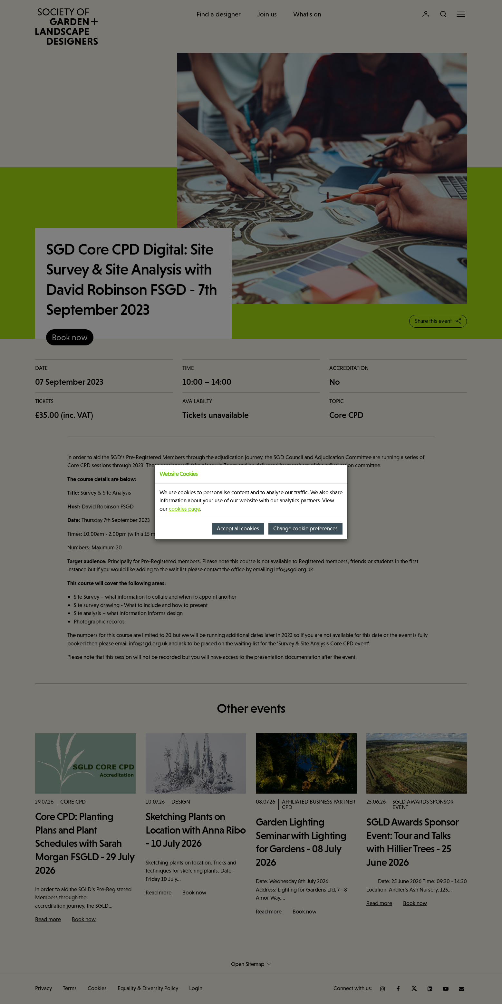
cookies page (184, 509)
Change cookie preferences (305, 529)
